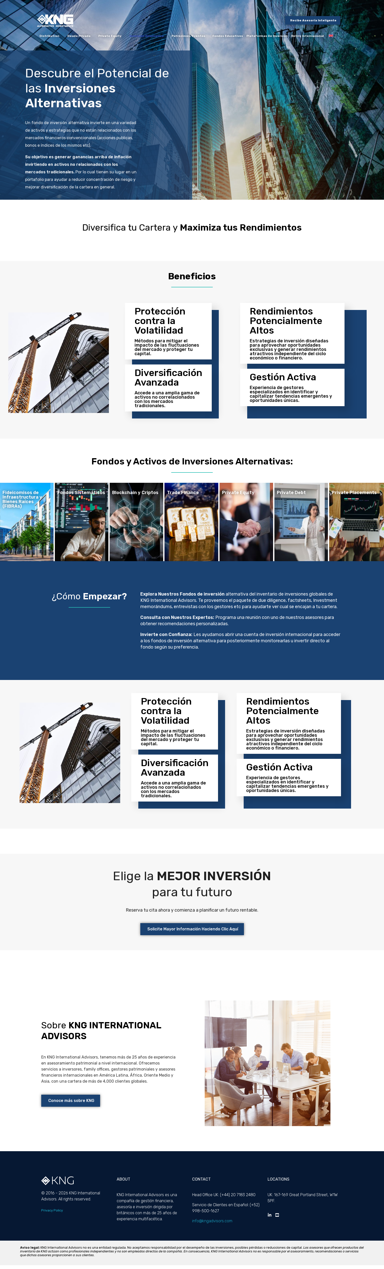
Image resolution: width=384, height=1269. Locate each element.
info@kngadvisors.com (212, 1224)
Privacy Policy (52, 1214)
